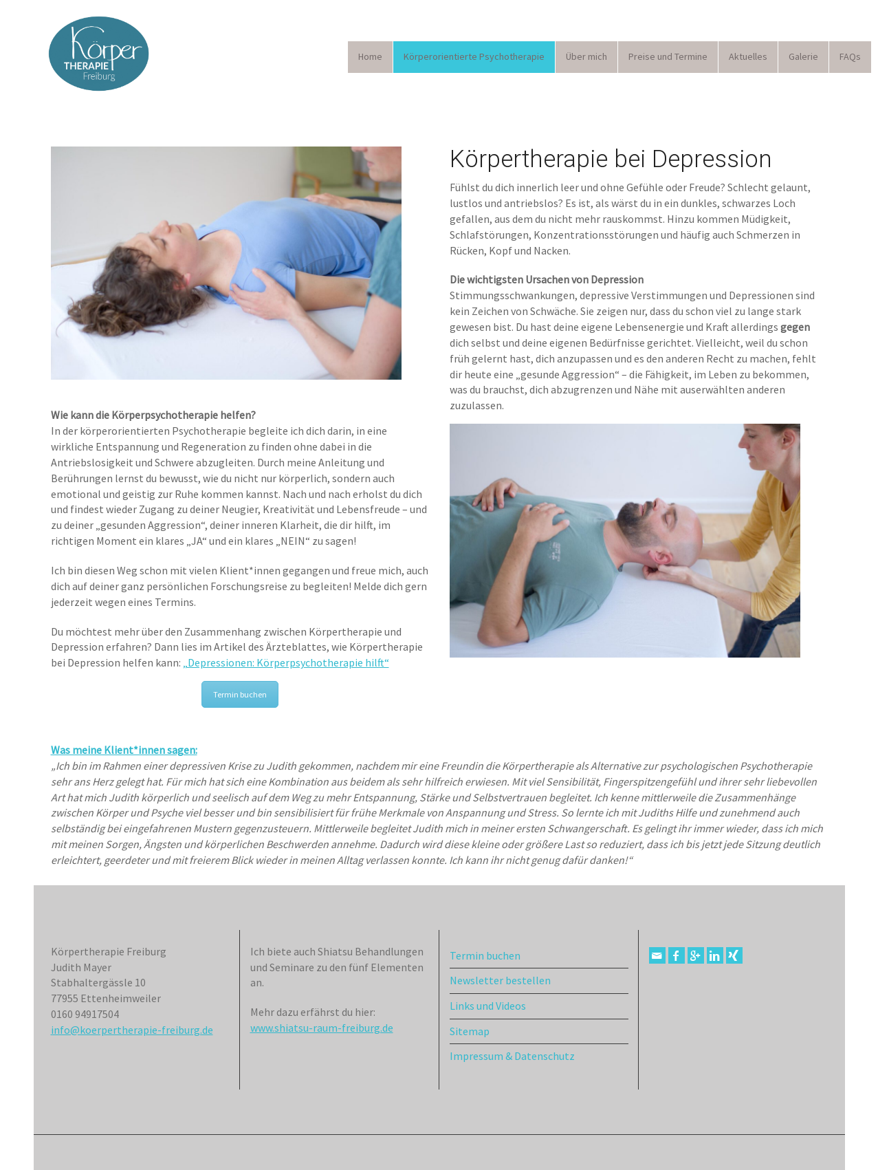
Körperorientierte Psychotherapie (474, 56)
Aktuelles (748, 56)
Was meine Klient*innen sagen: (124, 750)
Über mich (586, 56)
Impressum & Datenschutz (512, 1056)
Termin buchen (240, 694)
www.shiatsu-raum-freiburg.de (321, 1027)
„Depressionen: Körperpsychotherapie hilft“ (286, 662)
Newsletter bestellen (500, 980)
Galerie (803, 56)
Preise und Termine (667, 56)
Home (370, 56)
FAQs (850, 56)
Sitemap (470, 1031)
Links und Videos (488, 1005)
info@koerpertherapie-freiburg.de (132, 1030)
